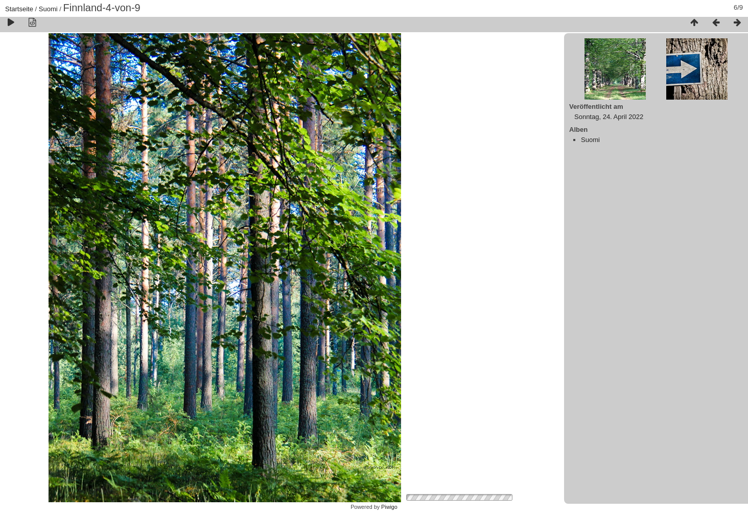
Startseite (19, 9)
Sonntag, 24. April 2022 (608, 117)
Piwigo (389, 507)
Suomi (48, 9)
